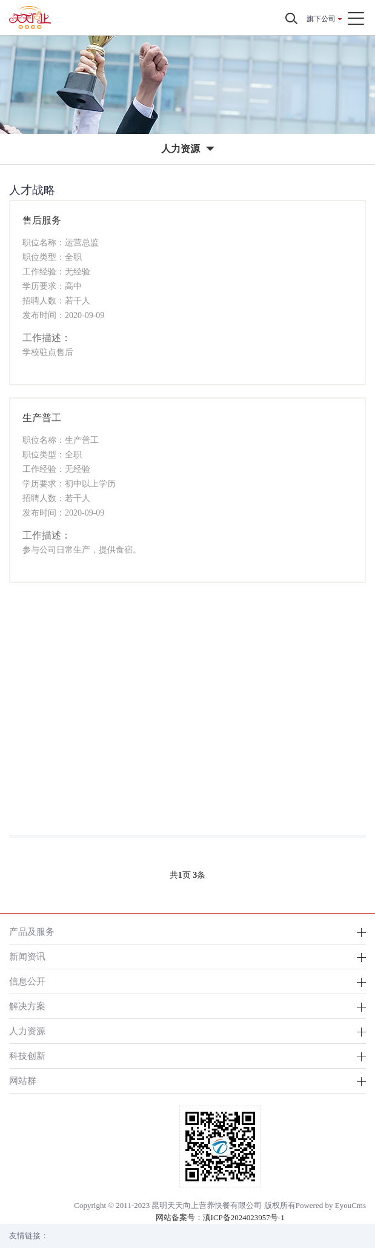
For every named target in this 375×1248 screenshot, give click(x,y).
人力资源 (27, 1031)
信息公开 (27, 981)
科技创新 (27, 1056)
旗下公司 (321, 19)
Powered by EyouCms (331, 1205)
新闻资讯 (27, 956)
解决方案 (27, 1006)
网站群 (22, 1080)
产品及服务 (32, 931)
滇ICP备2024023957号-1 (244, 1217)
